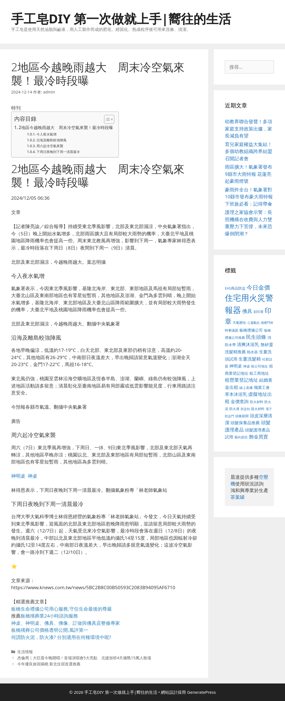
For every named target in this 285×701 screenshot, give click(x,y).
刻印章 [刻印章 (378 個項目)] (259, 311)
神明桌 (18, 476)
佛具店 (94, 623)
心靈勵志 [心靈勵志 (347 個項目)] (253, 323)
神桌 (32, 476)
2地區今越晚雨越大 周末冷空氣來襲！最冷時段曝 (66, 127)
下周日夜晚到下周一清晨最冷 (58, 151)
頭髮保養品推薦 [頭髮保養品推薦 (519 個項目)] (245, 423)
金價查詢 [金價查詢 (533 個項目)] (240, 401)
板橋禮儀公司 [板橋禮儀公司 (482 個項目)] (251, 330)
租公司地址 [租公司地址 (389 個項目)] (259, 366)
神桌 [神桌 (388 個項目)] (246, 366)
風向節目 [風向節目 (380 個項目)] (241, 437)
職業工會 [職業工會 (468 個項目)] (262, 387)
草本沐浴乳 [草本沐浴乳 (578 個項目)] (236, 394)
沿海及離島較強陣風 (51, 140)
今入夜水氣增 (46, 134)
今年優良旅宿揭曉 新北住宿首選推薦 (49, 664)
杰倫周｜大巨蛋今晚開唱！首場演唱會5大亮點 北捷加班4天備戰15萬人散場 (84, 657)
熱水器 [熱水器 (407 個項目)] (252, 352)
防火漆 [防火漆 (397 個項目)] (234, 408)
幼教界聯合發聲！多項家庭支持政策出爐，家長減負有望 (248, 128)
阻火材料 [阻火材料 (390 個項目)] (257, 408)
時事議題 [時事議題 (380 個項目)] (231, 330)
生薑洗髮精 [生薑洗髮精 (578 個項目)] (250, 359)
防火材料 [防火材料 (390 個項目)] (256, 401)
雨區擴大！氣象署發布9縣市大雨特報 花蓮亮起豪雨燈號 (248, 174)
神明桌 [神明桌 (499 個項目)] (235, 366)
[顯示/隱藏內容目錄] (106, 119)
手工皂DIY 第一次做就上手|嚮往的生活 (121, 18)
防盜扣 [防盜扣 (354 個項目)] (245, 409)
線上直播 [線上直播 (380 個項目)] (246, 387)
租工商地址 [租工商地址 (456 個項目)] (259, 373)
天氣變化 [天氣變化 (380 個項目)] (239, 322)
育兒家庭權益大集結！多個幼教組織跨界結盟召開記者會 (248, 151)
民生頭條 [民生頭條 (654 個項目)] (256, 337)
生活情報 (25, 651)
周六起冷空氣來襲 (49, 146)
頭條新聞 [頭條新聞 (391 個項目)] (242, 416)
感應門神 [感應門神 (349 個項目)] (267, 323)
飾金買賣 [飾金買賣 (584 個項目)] (258, 436)
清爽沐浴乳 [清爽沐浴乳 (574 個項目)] (248, 344)
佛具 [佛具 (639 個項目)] (247, 311)
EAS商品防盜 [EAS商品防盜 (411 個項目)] (235, 288)
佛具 (49, 623)
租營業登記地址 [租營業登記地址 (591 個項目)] (241, 380)
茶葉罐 (237, 497)
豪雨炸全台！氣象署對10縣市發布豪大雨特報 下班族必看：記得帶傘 (249, 196)
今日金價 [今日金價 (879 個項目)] (258, 287)
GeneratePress (201, 692)
